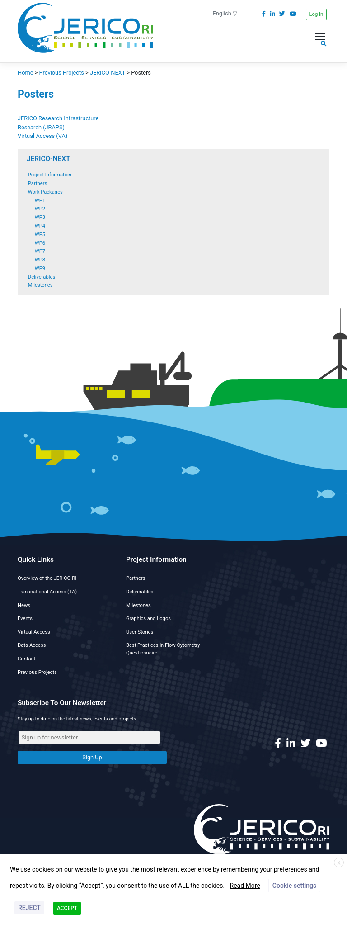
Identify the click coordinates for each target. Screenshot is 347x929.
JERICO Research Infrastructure (58, 118)
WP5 (40, 234)
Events (25, 618)
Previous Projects (37, 672)
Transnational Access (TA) (47, 592)
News (24, 605)
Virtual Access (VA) (42, 136)
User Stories (139, 632)
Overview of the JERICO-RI (47, 578)
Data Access (32, 645)
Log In (316, 14)
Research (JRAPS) (41, 127)
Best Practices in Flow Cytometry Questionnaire (163, 649)
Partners (37, 183)
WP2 (40, 209)
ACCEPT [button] (67, 908)
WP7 (40, 251)
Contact (26, 659)
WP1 (40, 201)
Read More (245, 885)
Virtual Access (34, 632)
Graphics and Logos (148, 618)
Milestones (40, 285)
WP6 (40, 243)
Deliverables (41, 277)
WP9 (40, 268)
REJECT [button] (29, 907)
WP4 (40, 226)
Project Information (49, 175)
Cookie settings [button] (294, 885)
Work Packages (45, 192)
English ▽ (225, 13)
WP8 (40, 260)
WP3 (40, 217)
